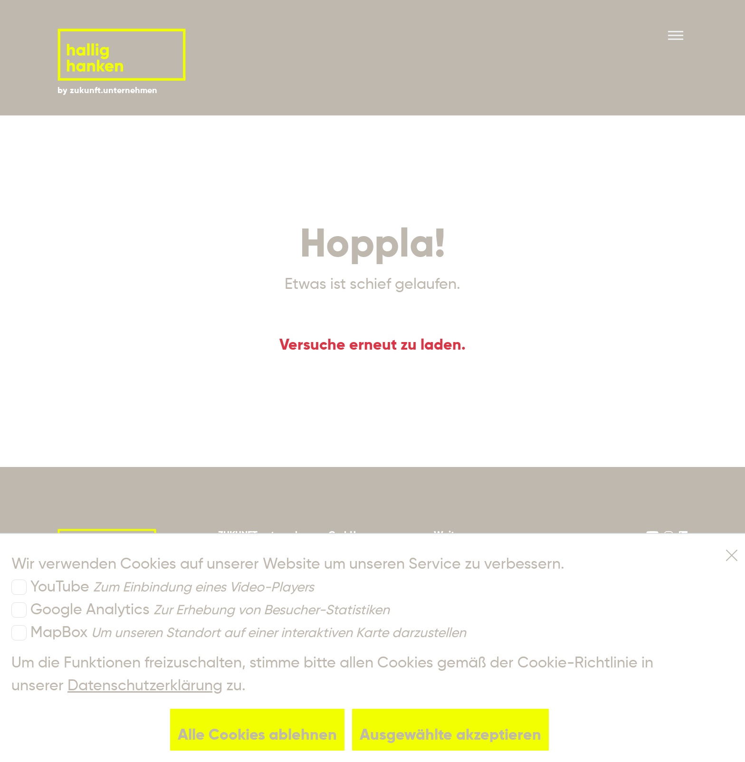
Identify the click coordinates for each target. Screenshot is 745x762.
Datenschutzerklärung (144, 686)
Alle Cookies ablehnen (257, 735)
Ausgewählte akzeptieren (450, 735)
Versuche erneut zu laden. (372, 345)
